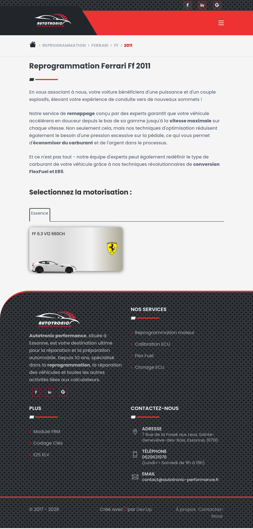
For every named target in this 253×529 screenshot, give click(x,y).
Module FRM (47, 432)
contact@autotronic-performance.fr (180, 480)
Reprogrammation (64, 46)
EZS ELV (41, 455)
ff (116, 46)
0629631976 (154, 458)
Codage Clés (48, 444)
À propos (186, 510)
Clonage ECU (149, 368)
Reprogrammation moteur (165, 333)
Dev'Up (144, 510)
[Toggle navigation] (221, 24)
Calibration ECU (152, 345)
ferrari (100, 46)
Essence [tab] (39, 214)
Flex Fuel (144, 356)
